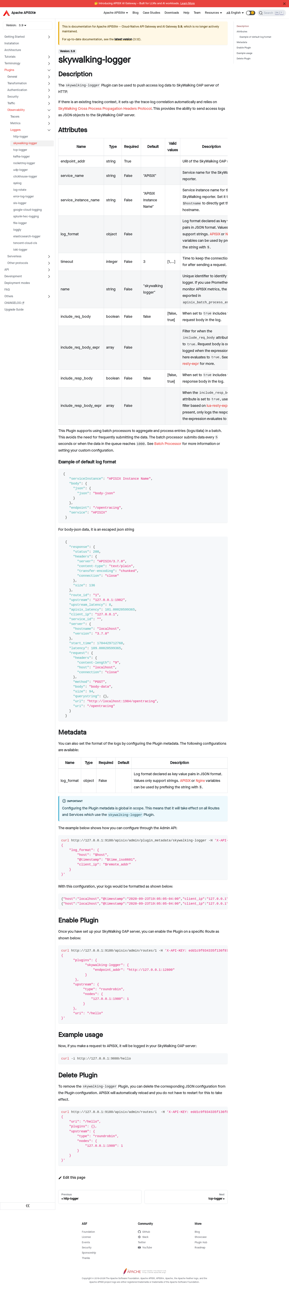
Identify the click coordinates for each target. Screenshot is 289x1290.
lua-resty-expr (218, 406)
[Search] (271, 13)
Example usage (244, 53)
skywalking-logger (25, 143)
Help (186, 13)
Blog (135, 13)
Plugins (9, 70)
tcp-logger (20, 150)
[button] (250, 13)
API (6, 270)
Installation (11, 43)
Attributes (242, 31)
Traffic (11, 103)
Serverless (14, 256)
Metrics (15, 123)
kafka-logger (21, 156)
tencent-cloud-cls (25, 243)
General (12, 77)
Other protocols (17, 263)
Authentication (17, 90)
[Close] (284, 3)
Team (197, 13)
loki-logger (20, 250)
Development (13, 276)
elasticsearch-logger (26, 236)
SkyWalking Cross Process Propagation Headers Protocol (105, 108)
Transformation (17, 83)
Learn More (187, 3)
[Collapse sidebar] (27, 1206)
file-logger (20, 223)
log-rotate (19, 190)
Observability (16, 110)
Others (8, 296)
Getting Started (14, 37)
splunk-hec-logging (26, 216)
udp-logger (20, 170)
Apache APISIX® (114, 13)
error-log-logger (23, 196)
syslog (17, 183)
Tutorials (9, 57)
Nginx (200, 781)
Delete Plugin (243, 58)
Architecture (12, 50)
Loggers (15, 130)
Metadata (242, 42)
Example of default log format (255, 37)
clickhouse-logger (25, 176)
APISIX (215, 234)
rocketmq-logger (24, 163)
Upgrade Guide (14, 309)
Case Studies (151, 13)
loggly (17, 230)
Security (12, 97)
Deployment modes (17, 283)
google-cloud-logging (27, 210)
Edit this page (71, 1177)
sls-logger (19, 203)
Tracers (14, 116)
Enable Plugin (244, 47)
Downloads (172, 13)
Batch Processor (167, 444)
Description (243, 26)
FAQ (7, 289)
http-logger (20, 136)
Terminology (12, 63)
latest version (123, 39)
